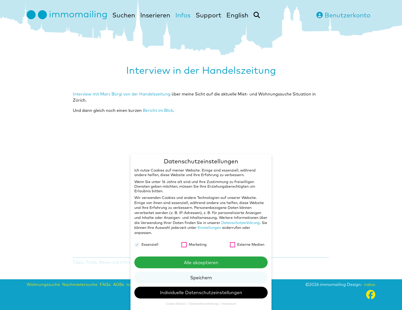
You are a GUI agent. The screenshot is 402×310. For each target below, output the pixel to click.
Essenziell (146, 244)
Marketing (194, 244)
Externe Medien (247, 244)
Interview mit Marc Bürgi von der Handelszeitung (121, 94)
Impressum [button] (229, 303)
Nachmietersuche (79, 284)
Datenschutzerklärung (240, 222)
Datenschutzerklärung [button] (204, 303)
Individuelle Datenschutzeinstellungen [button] (201, 292)
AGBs (118, 284)
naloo (369, 284)
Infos (182, 15)
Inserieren (155, 15)
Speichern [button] (201, 277)
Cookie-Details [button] (176, 303)
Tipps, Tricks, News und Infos (101, 262)
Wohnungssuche (43, 284)
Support (208, 15)
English (237, 15)
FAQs (105, 284)
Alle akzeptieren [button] (201, 262)
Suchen (123, 15)
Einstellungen (209, 227)
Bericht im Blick (158, 110)
